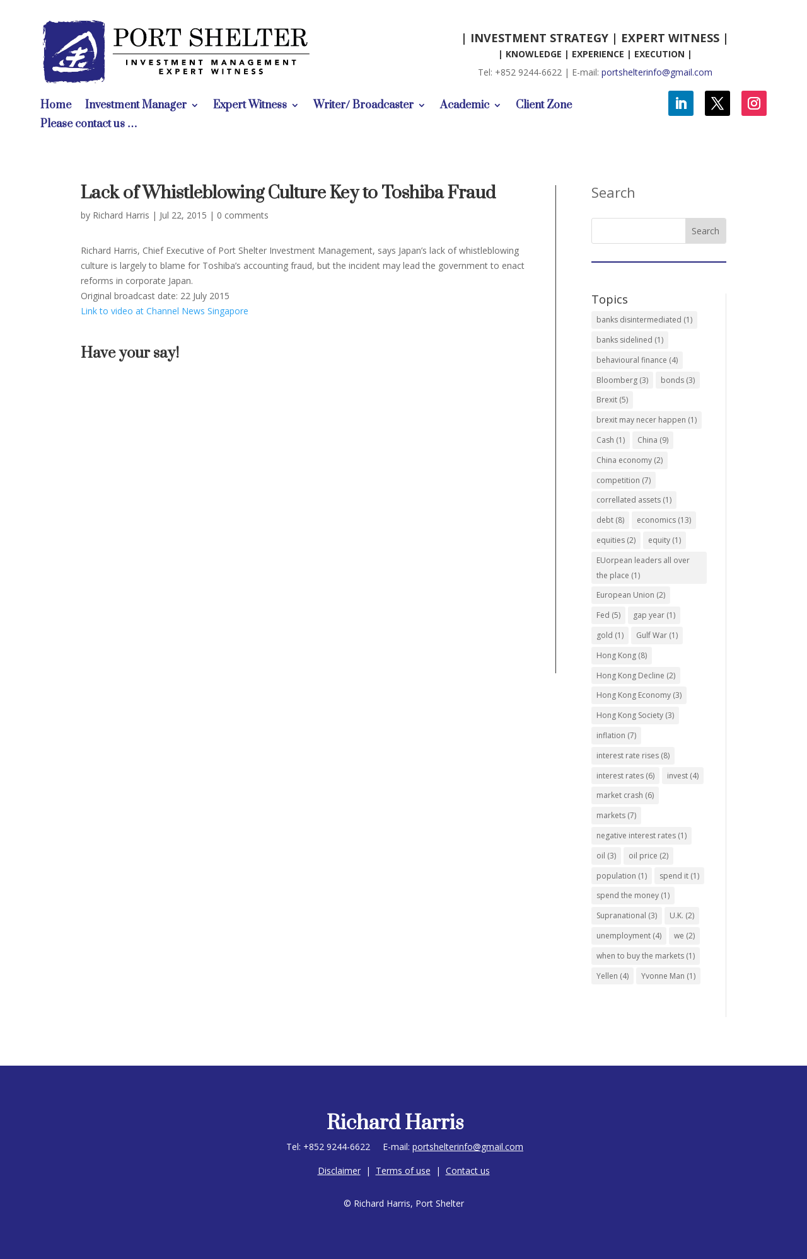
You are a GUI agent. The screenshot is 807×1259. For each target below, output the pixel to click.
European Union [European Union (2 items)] (630, 595)
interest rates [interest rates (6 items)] (625, 775)
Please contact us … (88, 125)
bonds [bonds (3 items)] (678, 380)
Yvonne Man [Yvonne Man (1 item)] (668, 976)
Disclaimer (339, 1170)
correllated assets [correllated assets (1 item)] (633, 499)
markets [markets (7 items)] (616, 815)
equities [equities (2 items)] (616, 540)
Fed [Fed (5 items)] (608, 615)
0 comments (243, 215)
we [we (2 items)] (684, 935)
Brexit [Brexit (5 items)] (612, 399)
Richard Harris (121, 215)
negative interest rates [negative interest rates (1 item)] (641, 835)
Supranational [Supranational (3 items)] (626, 915)
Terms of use (403, 1170)
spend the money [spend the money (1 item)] (633, 895)
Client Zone (544, 106)
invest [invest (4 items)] (683, 775)
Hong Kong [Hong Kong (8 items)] (621, 655)
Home (55, 106)
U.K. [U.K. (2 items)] (682, 915)
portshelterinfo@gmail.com (656, 72)
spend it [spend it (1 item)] (679, 875)
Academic (464, 106)
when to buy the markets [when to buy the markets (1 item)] (645, 955)
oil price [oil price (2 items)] (648, 855)
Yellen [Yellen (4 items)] (612, 976)
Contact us (468, 1170)
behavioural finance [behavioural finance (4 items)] (637, 360)
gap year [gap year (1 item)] (654, 615)
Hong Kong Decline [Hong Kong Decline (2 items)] (635, 675)
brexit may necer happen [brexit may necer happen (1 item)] (646, 419)
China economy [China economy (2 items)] (629, 460)
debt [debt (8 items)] (610, 520)
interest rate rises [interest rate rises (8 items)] (633, 755)
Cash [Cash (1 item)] (610, 440)
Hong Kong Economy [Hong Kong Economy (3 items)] (639, 695)
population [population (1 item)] (621, 875)
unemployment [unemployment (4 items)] (628, 935)
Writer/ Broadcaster (363, 106)
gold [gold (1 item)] (610, 635)
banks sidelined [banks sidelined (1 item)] (629, 339)
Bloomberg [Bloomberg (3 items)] (622, 380)
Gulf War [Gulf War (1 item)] (657, 635)
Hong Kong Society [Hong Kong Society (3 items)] (635, 715)
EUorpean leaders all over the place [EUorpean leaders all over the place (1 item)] (643, 568)
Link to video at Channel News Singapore (164, 311)
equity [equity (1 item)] (664, 540)
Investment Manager (136, 106)
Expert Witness (250, 106)
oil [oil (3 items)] (606, 855)
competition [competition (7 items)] (623, 480)
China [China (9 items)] (652, 440)
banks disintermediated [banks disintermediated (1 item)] (644, 319)
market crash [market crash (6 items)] (625, 795)
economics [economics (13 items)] (664, 520)
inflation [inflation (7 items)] (616, 735)
